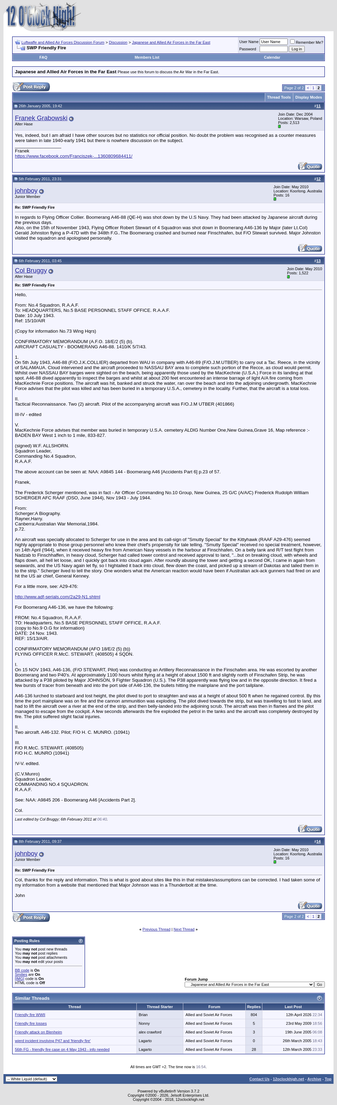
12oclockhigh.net (288, 1079)
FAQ (44, 57)
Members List (147, 57)
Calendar (272, 57)
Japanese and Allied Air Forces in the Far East (171, 42)
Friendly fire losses (31, 1023)
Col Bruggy (31, 270)
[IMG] (19, 979)
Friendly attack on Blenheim (38, 1032)
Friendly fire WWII (30, 1015)
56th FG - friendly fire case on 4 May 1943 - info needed (62, 1049)
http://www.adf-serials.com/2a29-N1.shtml (57, 596)
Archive (314, 1079)
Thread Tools (279, 97)
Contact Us (259, 1079)
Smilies (21, 974)
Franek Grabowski (41, 118)
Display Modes (308, 97)
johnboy (26, 190)
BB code (22, 970)
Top (328, 1079)
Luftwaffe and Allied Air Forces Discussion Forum (63, 42)
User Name (249, 42)
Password (247, 49)
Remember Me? (306, 42)
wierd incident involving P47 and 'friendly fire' (53, 1041)
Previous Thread (157, 929)
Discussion (118, 42)
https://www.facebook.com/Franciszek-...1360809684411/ (74, 156)
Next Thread (184, 929)
